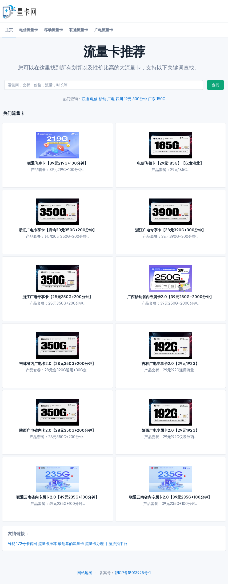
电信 (94, 98)
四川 (119, 98)
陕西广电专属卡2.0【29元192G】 (170, 430)
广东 (151, 98)
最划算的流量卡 (71, 543)
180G (161, 98)
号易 (11, 543)
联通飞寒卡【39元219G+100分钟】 (57, 163)
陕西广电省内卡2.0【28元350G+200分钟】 (57, 430)
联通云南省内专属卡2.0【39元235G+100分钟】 (170, 497)
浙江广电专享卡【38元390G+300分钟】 (170, 230)
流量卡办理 (94, 543)
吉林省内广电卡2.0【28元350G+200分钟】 (57, 363)
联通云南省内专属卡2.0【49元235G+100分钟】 (57, 497)
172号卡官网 (26, 543)
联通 (85, 98)
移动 (102, 98)
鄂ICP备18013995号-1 (132, 572)
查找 (215, 85)
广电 (111, 98)
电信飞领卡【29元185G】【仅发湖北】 (170, 163)
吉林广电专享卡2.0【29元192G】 (170, 363)
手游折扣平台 (116, 543)
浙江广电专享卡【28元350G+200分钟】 (57, 296)
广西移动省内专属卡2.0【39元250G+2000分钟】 (170, 296)
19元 (127, 98)
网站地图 (84, 572)
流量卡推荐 (47, 543)
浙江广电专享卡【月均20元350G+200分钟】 (58, 230)
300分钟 (140, 98)
